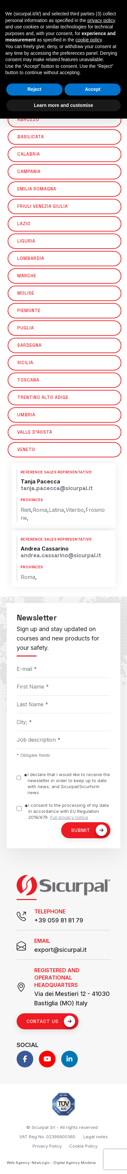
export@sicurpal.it (60, 949)
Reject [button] (34, 89)
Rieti (26, 509)
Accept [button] (92, 89)
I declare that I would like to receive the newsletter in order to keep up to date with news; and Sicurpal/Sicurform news (69, 783)
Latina (56, 509)
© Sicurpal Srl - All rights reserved (62, 1127)
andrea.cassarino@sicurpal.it (61, 555)
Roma (40, 509)
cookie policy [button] (88, 39)
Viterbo (74, 509)
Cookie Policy (83, 1146)
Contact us (51, 1021)
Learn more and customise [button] (63, 105)
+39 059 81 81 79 (58, 920)
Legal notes (95, 1136)
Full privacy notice (69, 817)
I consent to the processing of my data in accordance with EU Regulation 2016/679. (68, 811)
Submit (89, 830)
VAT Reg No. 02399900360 (47, 1136)
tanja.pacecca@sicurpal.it (57, 488)
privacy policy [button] (101, 20)
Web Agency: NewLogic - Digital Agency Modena (51, 1162)
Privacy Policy (47, 1146)
